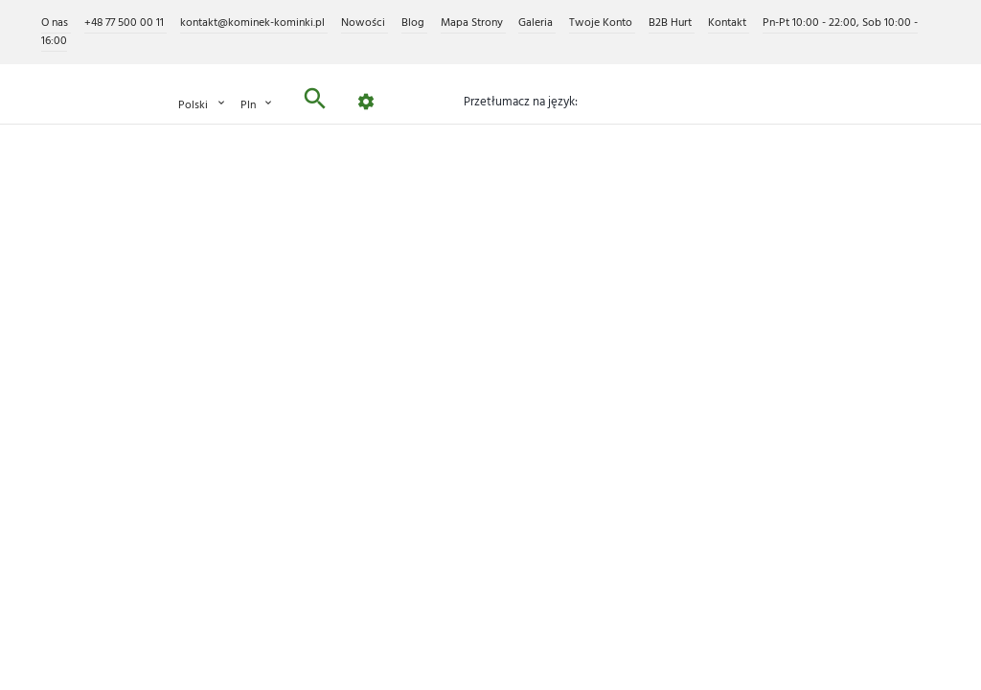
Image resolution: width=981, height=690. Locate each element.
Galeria (537, 23)
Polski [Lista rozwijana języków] (202, 104)
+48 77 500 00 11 (125, 23)
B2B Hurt (672, 23)
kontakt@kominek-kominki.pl (254, 23)
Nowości (364, 23)
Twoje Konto (602, 23)
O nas (56, 23)
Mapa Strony (473, 23)
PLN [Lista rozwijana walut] (257, 104)
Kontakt (728, 23)
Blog (414, 23)
